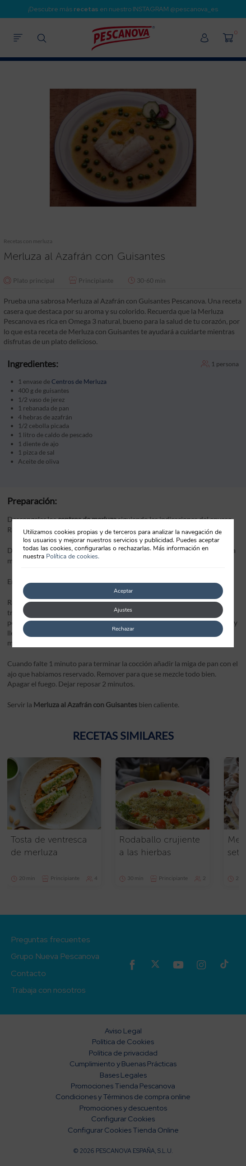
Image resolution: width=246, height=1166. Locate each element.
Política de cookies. (72, 556)
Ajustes (123, 609)
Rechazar (123, 628)
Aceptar (123, 591)
